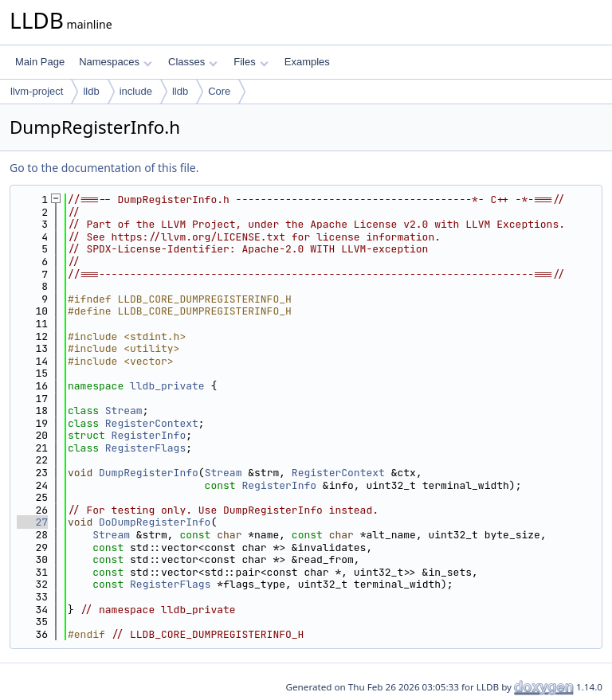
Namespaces (115, 62)
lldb (91, 91)
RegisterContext (151, 423)
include (136, 91)
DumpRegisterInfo (148, 472)
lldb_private (167, 386)
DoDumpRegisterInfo (154, 522)
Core (219, 91)
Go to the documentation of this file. (104, 167)
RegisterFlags (145, 448)
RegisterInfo (149, 435)
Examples (307, 62)
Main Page (40, 62)
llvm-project (36, 91)
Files (250, 62)
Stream (124, 410)
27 (32, 522)
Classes (193, 62)
